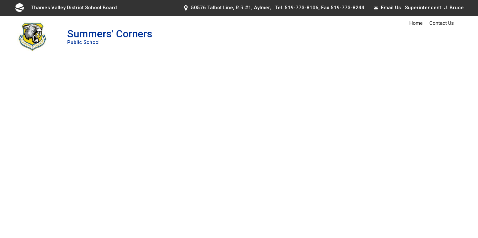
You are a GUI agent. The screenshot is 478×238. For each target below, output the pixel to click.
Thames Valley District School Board (65, 7)
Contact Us (441, 23)
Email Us (387, 8)
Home (416, 23)
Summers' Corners (109, 36)
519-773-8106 (301, 8)
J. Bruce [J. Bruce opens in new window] (454, 8)
